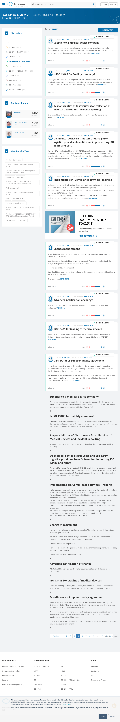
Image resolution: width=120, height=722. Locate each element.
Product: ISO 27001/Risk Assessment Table (20, 208)
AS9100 (63, 691)
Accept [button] (103, 716)
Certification (10, 220)
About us (94, 673)
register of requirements (15, 203)
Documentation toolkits (11, 678)
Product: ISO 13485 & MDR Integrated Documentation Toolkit (20, 172)
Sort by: (48, 29)
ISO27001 (22, 220)
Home (4, 18)
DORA (36, 678)
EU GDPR (64, 678)
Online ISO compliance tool (13, 673)
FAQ (92, 682)
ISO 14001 (37, 687)
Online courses (8, 682)
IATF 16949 (38, 691)
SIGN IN (104, 4)
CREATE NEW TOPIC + (108, 30)
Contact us (95, 678)
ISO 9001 (20, 177)
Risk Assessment (12, 188)
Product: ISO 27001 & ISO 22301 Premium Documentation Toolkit (18, 182)
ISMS (8, 199)
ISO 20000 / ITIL (67, 696)
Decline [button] (112, 716)
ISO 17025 (37, 696)
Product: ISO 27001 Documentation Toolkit (19, 165)
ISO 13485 (64, 682)
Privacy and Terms (98, 687)
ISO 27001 (10, 177)
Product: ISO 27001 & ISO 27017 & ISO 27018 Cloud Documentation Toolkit (21, 215)
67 (102, 643)
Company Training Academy (13, 691)
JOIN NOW (113, 4)
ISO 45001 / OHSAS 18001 (71, 687)
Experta (5, 687)
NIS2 (62, 673)
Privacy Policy (66, 704)
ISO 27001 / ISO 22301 (42, 673)
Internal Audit (18, 199)
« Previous (55, 643)
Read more (96, 53)
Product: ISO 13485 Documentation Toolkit (19, 193)
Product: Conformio (13, 160)
